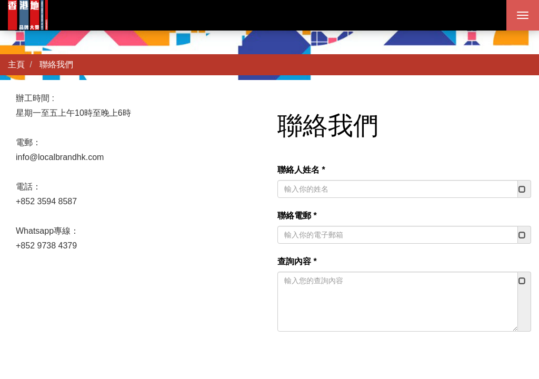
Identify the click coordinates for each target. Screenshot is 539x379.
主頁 (16, 64)
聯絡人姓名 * (301, 169)
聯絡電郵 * (297, 215)
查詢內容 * (297, 261)
